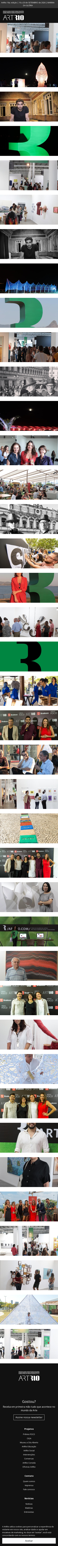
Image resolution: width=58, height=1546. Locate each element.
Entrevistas (29, 1512)
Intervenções (29, 1454)
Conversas (29, 1458)
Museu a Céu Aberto (29, 1442)
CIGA (29, 1438)
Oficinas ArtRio (29, 1466)
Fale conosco (29, 1489)
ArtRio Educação (29, 1446)
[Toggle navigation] (55, 15)
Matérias (29, 1508)
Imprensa (29, 1485)
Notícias (29, 1504)
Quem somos (29, 1481)
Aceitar (29, 1540)
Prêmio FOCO (29, 1434)
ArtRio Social (29, 1450)
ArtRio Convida (29, 1462)
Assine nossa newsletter (29, 1417)
